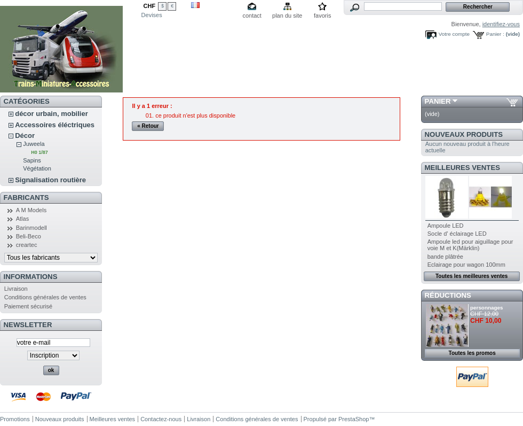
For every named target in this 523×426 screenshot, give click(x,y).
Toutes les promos (472, 353)
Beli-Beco (28, 236)
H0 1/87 (39, 152)
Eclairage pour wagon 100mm (466, 264)
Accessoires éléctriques (54, 125)
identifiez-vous (501, 24)
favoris (322, 15)
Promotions (15, 419)
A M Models (31, 210)
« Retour (148, 126)
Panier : (495, 34)
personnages (486, 308)
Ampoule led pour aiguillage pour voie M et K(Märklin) (470, 244)
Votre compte (454, 34)
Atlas (22, 218)
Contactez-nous (160, 419)
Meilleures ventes (462, 168)
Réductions (448, 295)
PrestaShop (353, 419)
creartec (26, 245)
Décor (25, 135)
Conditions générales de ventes (45, 297)
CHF (150, 6)
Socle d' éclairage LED (457, 233)
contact (251, 15)
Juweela (33, 144)
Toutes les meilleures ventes (471, 276)
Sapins (32, 160)
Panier (438, 101)
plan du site (287, 15)
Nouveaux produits (464, 134)
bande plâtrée (445, 256)
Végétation (37, 168)
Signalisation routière (50, 180)
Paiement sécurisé (28, 306)
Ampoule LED (445, 225)
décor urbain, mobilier (51, 114)
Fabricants (26, 197)
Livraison (16, 288)
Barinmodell (31, 227)
